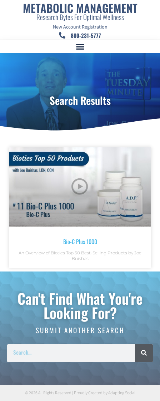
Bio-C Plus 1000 (80, 241)
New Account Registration (80, 27)
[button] (80, 47)
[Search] (144, 353)
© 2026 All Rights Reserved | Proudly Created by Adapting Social (80, 393)
